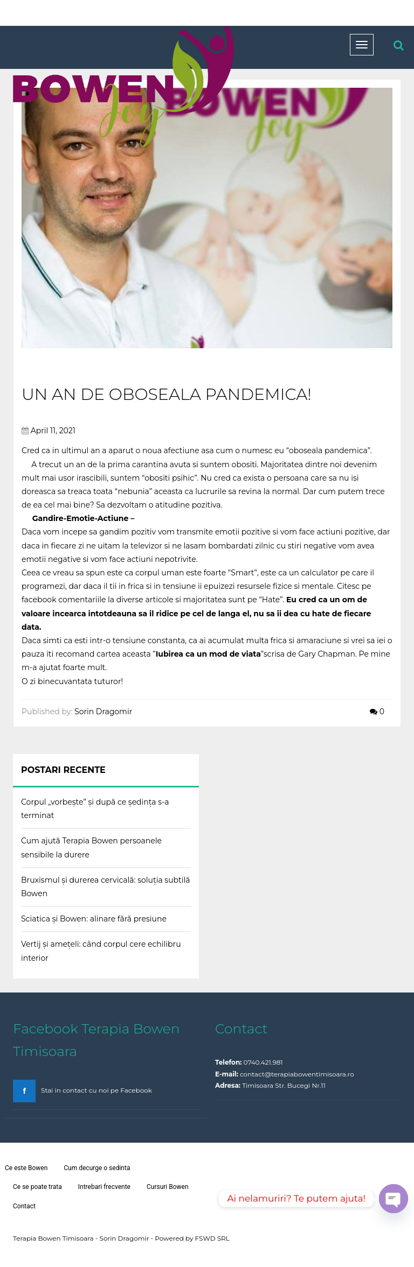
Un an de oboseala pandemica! (167, 394)
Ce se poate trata (37, 1187)
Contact (24, 1206)
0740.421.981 (263, 1062)
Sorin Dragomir (103, 711)
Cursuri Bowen (168, 1187)
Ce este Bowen (26, 1168)
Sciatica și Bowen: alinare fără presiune (94, 919)
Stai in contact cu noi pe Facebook (96, 1090)
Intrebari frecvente (104, 1187)
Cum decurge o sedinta (97, 1168)
